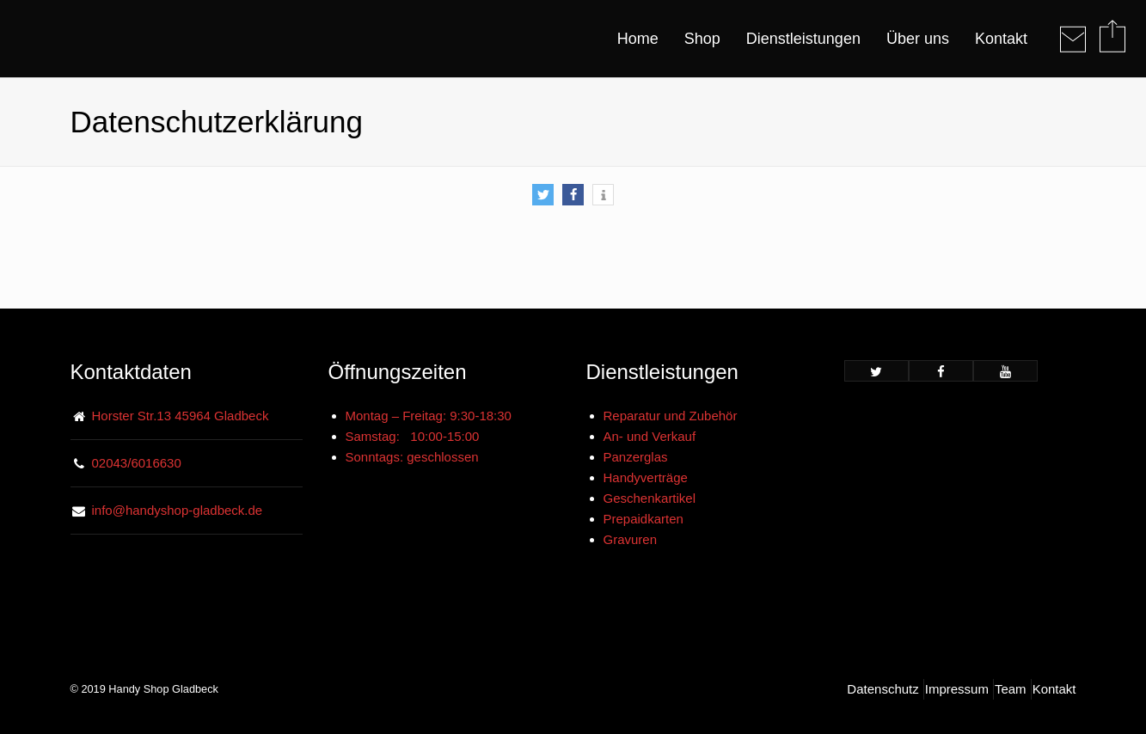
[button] (543, 194)
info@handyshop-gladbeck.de (177, 510)
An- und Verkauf (650, 436)
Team (1010, 689)
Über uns (917, 38)
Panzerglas (636, 457)
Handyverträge (646, 477)
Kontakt (1001, 38)
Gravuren (631, 539)
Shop (702, 38)
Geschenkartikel (650, 498)
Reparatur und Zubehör (671, 415)
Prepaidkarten (643, 518)
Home (638, 38)
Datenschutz (882, 689)
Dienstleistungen (803, 38)
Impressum (957, 689)
